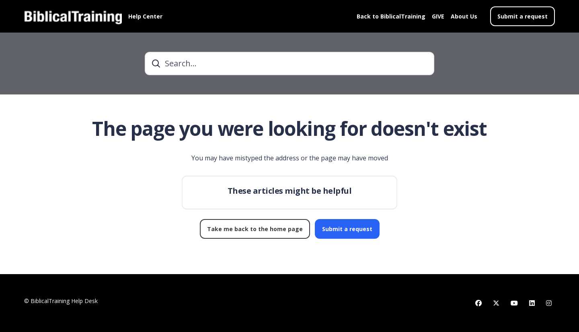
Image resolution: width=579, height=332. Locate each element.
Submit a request (522, 16)
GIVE (438, 16)
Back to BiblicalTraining (391, 16)
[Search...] (289, 63)
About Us (464, 16)
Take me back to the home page (255, 229)
